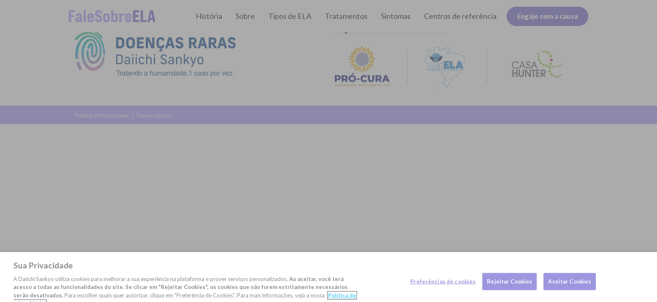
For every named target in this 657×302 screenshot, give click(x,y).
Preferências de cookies (443, 284)
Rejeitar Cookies (509, 284)
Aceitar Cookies (569, 284)
